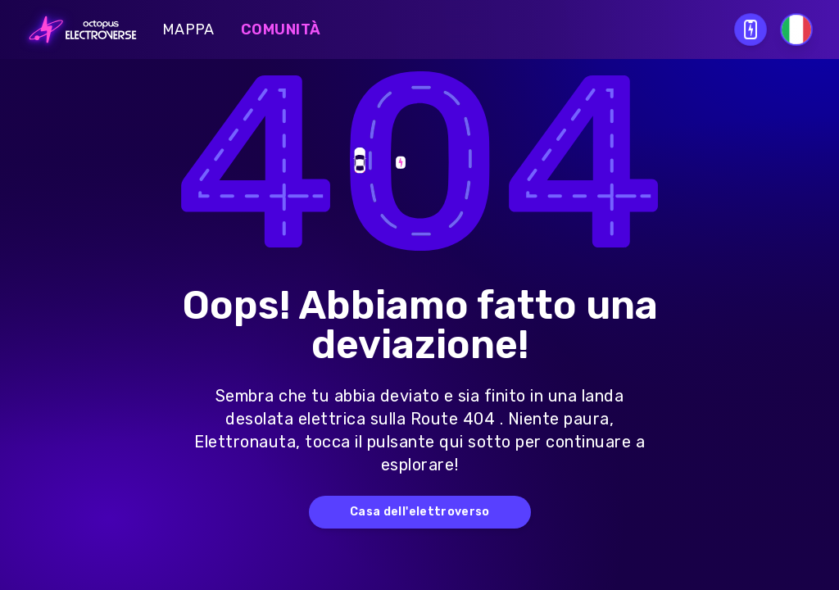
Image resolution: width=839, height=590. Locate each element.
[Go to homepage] (77, 29)
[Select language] (796, 29)
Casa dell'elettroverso (420, 512)
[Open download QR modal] (750, 29)
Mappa (188, 29)
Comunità (281, 29)
